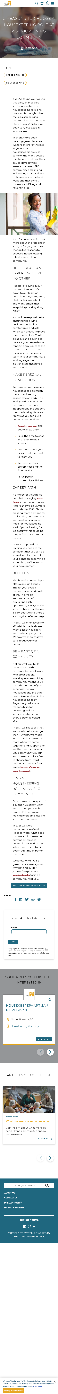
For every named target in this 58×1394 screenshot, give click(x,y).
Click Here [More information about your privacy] (37, 1386)
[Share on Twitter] (28, 899)
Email (14, 927)
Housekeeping (15, 83)
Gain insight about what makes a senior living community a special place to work (26, 1131)
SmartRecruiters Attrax (29, 1237)
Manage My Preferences (13, 1391)
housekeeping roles (21, 875)
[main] (29, 1386)
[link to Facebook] (34, 1227)
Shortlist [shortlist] (50, 999)
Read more (44, 1039)
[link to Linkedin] (25, 1227)
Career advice (15, 75)
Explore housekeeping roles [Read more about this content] (29, 886)
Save (13, 942)
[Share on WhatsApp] (34, 899)
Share (7, 896)
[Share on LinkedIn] (22, 899)
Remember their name (27, 426)
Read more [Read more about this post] (43, 1139)
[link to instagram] (29, 1227)
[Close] (55, 1382)
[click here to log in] (47, 3)
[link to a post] (29, 1099)
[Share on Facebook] (17, 899)
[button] (36, 3)
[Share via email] (40, 899)
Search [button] (47, 1185)
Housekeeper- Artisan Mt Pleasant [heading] (27, 1008)
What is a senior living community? (27, 1121)
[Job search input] (29, 1185)
